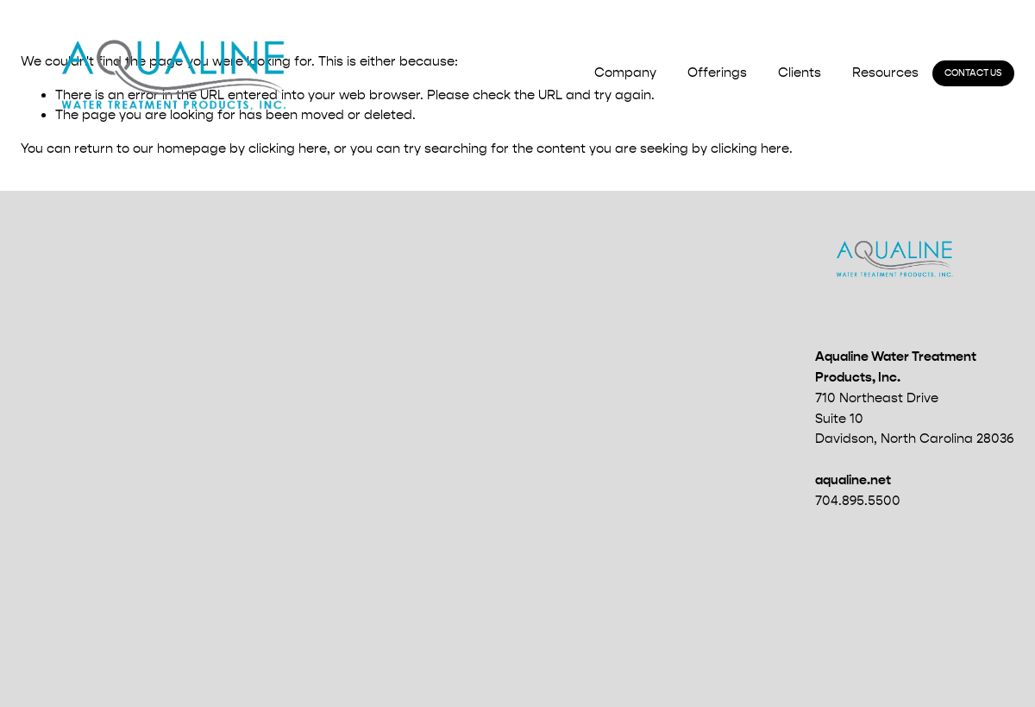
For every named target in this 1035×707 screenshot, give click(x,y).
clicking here (287, 148)
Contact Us (973, 73)
